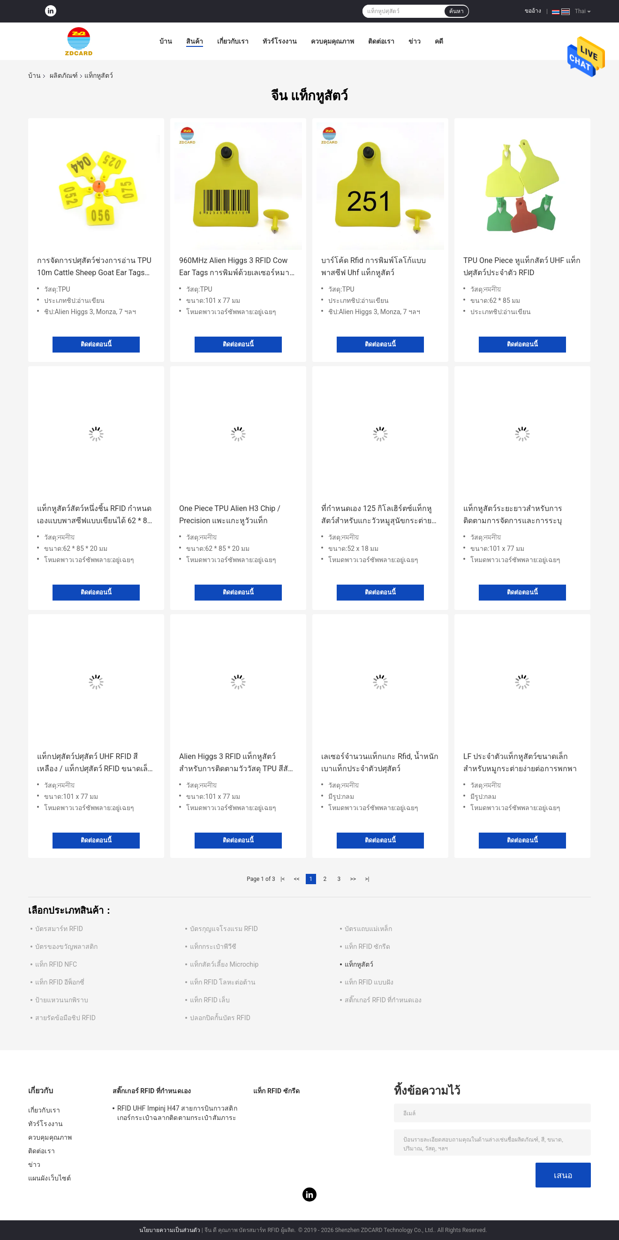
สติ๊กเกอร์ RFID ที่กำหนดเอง (383, 1000)
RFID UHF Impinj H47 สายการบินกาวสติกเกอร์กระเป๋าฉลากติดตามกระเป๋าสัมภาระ (177, 1113)
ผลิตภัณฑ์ (64, 75)
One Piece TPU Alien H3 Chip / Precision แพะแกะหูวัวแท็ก (229, 514)
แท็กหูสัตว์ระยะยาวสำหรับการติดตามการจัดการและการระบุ (512, 514)
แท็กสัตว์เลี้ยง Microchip (224, 964)
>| (367, 879)
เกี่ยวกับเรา (233, 41)
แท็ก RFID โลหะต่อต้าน (223, 982)
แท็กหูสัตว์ (359, 964)
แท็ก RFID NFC (56, 964)
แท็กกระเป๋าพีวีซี (213, 946)
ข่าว (414, 41)
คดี (439, 41)
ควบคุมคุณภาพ (332, 41)
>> (353, 879)
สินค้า (194, 41)
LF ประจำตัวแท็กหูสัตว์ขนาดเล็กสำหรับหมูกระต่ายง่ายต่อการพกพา (520, 762)
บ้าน (165, 41)
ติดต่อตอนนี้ (96, 344)
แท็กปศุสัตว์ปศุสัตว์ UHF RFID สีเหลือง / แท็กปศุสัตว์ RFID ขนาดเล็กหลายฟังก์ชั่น (94, 763)
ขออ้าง (533, 11)
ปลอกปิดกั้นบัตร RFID (220, 1018)
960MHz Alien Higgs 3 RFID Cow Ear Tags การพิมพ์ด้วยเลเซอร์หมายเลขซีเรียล (236, 267)
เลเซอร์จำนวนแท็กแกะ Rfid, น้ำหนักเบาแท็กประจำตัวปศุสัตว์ (379, 762)
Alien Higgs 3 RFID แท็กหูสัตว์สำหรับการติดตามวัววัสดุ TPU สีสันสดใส (236, 763)
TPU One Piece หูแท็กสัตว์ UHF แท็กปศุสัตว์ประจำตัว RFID (522, 266)
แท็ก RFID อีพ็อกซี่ (59, 982)
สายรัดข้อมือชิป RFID (65, 1018)
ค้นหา (456, 11)
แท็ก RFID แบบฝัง (369, 982)
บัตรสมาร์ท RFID (59, 928)
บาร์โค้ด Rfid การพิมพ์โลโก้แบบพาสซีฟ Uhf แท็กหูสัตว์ (373, 266)
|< (282, 879)
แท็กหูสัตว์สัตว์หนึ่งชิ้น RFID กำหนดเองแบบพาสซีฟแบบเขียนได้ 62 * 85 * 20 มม (94, 515)
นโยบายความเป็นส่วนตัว (169, 1230)
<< (297, 879)
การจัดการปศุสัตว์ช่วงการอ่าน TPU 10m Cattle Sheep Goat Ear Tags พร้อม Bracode (94, 267)
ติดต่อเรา (381, 41)
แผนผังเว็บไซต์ (49, 1178)
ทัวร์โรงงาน (280, 41)
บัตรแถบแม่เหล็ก (368, 928)
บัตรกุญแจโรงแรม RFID (224, 928)
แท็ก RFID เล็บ (210, 1000)
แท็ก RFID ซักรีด (367, 946)
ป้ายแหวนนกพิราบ (61, 1000)
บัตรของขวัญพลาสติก (66, 946)
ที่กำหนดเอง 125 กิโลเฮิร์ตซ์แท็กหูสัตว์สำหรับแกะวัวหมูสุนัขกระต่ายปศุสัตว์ (376, 515)
